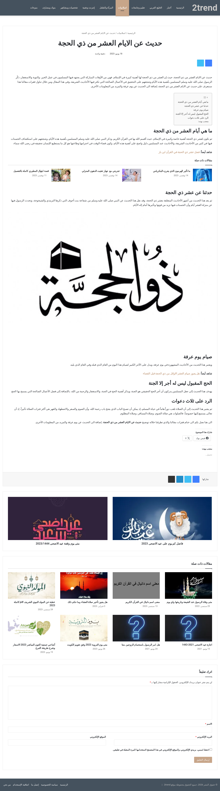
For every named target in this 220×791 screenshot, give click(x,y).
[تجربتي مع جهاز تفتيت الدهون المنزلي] (131, 175)
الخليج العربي (156, 7)
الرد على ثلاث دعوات (198, 117)
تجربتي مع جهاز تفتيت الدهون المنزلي (101, 171)
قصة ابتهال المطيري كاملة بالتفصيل (31, 171)
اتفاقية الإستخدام (21, 784)
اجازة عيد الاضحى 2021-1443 (197, 644)
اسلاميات (122, 7)
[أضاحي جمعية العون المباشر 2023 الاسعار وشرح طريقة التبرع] (31, 628)
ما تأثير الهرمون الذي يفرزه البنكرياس (171, 171)
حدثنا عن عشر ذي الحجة (196, 105)
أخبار (169, 7)
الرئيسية (180, 7)
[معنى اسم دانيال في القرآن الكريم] (136, 585)
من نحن (7, 784)
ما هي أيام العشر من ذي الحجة (193, 102)
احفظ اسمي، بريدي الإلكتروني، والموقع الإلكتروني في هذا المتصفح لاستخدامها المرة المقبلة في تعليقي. (161, 750)
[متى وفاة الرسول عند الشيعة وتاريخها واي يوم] (188, 585)
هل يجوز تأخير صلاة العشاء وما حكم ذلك (87, 602)
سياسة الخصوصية (49, 784)
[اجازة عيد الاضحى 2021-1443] (188, 628)
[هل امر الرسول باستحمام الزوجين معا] (136, 628)
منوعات (33, 7)
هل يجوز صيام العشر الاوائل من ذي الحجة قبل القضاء (171, 373)
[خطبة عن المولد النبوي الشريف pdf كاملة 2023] (31, 585)
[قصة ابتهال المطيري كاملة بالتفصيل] (60, 175)
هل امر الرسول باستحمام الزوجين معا (141, 644)
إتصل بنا (35, 784)
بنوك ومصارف (48, 7)
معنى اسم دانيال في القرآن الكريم (142, 602)
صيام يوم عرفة (200, 109)
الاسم (208, 724)
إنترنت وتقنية (88, 7)
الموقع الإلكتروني (98, 737)
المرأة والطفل (106, 7)
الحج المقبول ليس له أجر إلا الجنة (192, 113)
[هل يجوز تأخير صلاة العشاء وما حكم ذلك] (83, 585)
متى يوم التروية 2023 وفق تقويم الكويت (87, 644)
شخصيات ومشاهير (69, 7)
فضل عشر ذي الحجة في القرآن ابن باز (179, 152)
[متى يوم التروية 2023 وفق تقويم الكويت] (83, 628)
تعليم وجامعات (138, 7)
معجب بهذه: (203, 121)
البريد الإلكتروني (203, 737)
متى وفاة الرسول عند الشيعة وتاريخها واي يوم (189, 602)
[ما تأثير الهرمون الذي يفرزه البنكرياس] (202, 175)
